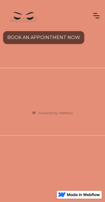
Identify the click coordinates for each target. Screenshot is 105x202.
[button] (96, 15)
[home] (23, 16)
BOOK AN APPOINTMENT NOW (43, 37)
